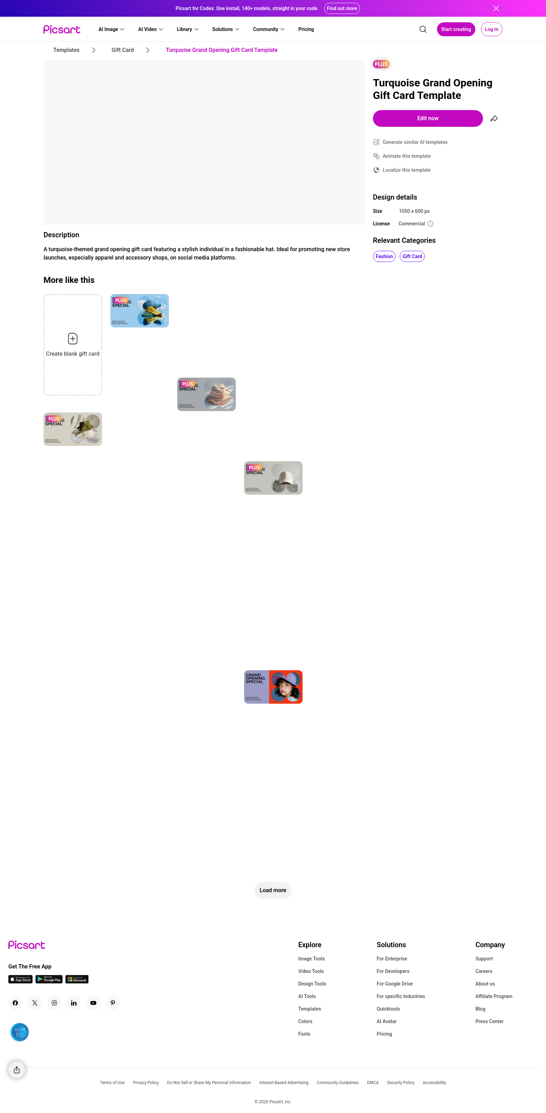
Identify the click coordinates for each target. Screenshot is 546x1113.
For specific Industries (401, 996)
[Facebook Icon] (15, 1003)
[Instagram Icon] (54, 1003)
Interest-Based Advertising (284, 1082)
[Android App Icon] (49, 981)
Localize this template (407, 170)
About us (485, 984)
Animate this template (407, 156)
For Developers (393, 971)
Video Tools (310, 971)
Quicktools (388, 1009)
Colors (305, 1021)
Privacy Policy (146, 1082)
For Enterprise (392, 958)
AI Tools (307, 996)
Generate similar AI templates (415, 142)
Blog (480, 1009)
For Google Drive (395, 984)
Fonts (304, 1034)
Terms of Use (112, 1082)
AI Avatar (387, 1021)
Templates (309, 1009)
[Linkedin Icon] (74, 1003)
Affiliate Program (493, 996)
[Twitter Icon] (35, 1003)
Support (484, 958)
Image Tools (311, 958)
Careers (483, 971)
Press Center (489, 1021)
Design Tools (312, 984)
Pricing (384, 1034)
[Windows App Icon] (76, 981)
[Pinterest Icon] (113, 1003)
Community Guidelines (338, 1082)
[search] (423, 29)
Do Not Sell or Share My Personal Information (209, 1082)
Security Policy (400, 1082)
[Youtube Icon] (93, 1003)
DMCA (373, 1082)
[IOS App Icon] (20, 981)
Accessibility (434, 1082)
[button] (111, 29)
